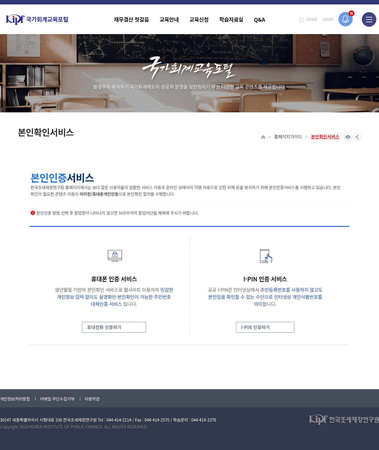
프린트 (348, 137)
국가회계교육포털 (37, 20)
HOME (311, 19)
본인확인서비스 (325, 136)
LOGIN (327, 19)
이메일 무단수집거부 (57, 399)
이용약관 (92, 399)
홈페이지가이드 (288, 136)
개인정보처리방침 (15, 399)
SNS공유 (357, 137)
